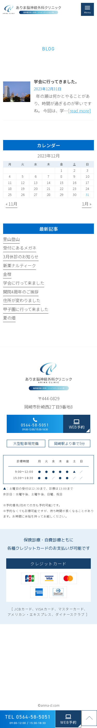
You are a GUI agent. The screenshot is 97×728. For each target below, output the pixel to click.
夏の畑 (9, 318)
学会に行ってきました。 (56, 81)
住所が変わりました (21, 300)
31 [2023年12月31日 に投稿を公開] (87, 194)
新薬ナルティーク (19, 265)
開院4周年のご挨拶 (21, 292)
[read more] (79, 110)
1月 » (86, 204)
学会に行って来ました (23, 283)
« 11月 (11, 204)
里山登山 (11, 239)
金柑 (7, 274)
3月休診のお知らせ (21, 256)
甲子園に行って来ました (25, 309)
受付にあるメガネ (19, 248)
